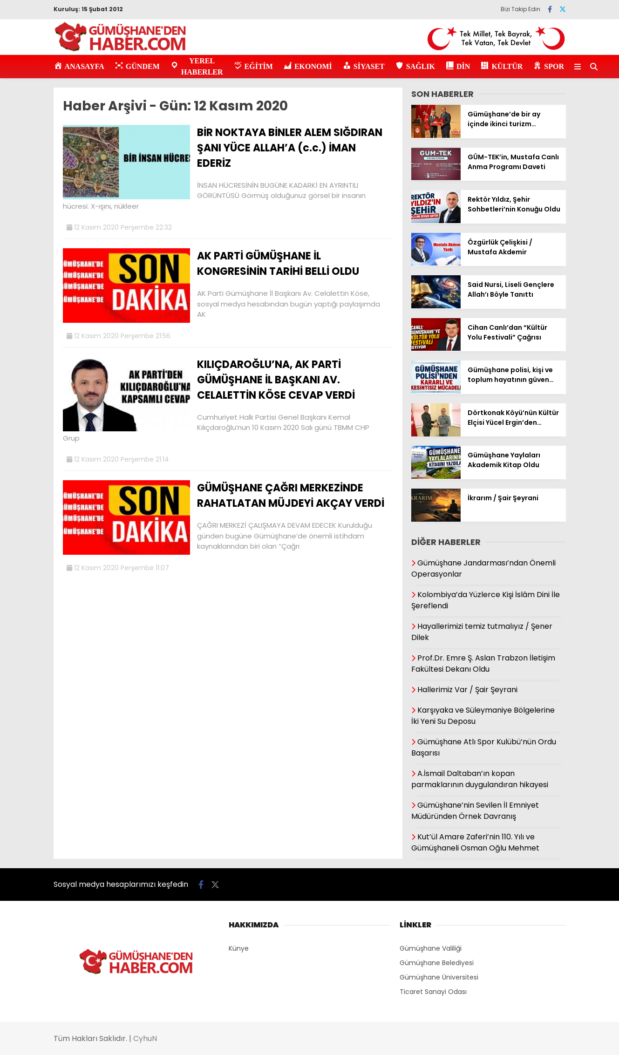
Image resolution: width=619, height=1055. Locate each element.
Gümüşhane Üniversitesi (439, 977)
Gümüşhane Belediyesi (437, 962)
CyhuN (145, 1038)
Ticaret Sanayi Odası (433, 991)
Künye (239, 948)
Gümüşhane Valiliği (431, 948)
